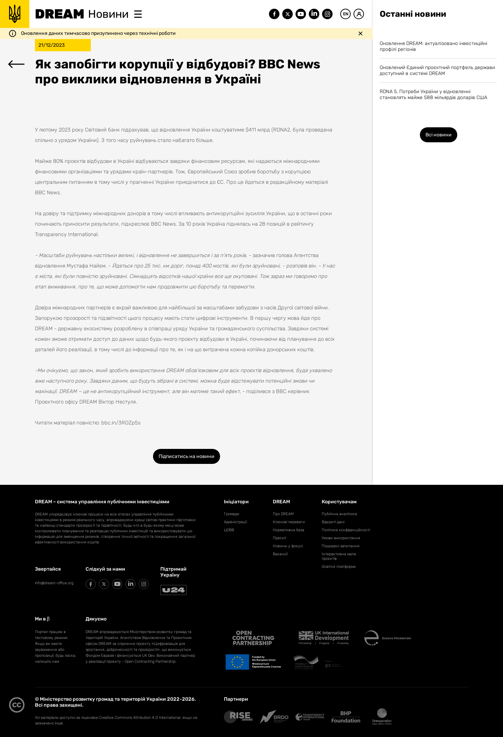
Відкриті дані (333, 522)
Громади (231, 514)
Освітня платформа (339, 566)
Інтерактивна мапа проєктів (339, 556)
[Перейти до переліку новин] (16, 65)
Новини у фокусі (288, 546)
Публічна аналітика (339, 514)
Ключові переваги (289, 522)
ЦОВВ (229, 530)
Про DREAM (283, 514)
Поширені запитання (340, 546)
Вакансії (280, 554)
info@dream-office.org (54, 583)
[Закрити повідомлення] (360, 33)
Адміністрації (235, 522)
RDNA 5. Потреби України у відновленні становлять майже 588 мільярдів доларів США (433, 94)
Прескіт (279, 538)
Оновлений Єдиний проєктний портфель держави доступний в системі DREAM (437, 70)
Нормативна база (288, 530)
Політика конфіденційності (346, 530)
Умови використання (341, 538)
